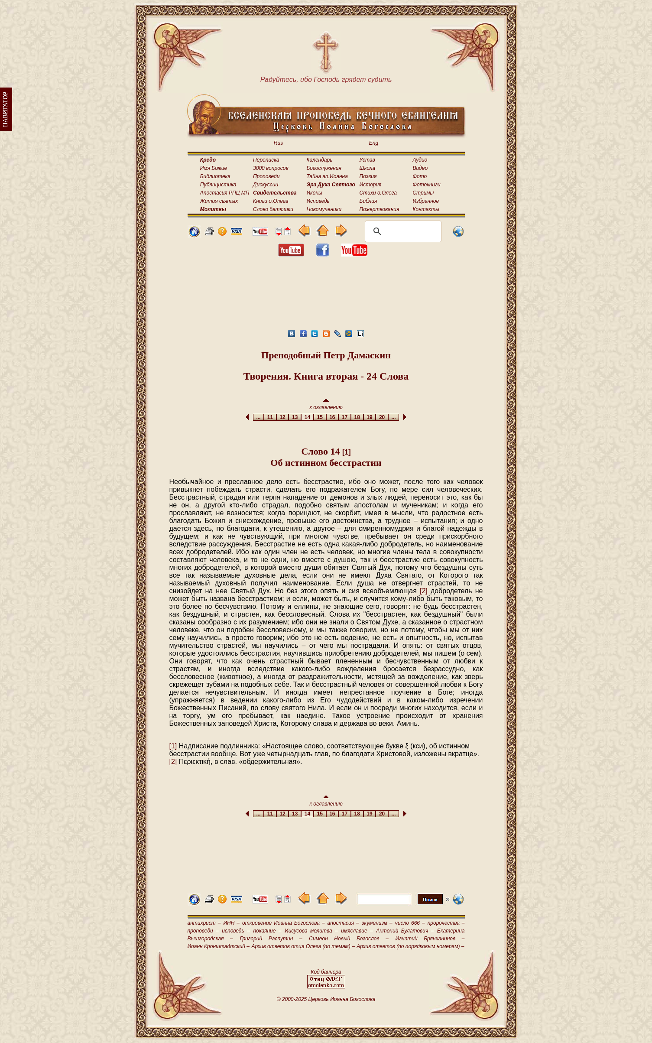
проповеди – (203, 931)
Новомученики (324, 209)
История (371, 185)
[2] (424, 591)
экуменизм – (377, 923)
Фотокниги (426, 185)
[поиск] (401, 231)
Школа (368, 168)
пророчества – (446, 923)
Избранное (425, 201)
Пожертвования (379, 209)
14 (307, 417)
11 (270, 417)
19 (370, 417)
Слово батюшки (273, 209)
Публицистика (218, 185)
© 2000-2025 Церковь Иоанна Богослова (326, 999)
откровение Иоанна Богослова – (283, 923)
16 (332, 417)
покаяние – (267, 931)
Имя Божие (213, 168)
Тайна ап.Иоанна (327, 176)
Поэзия (368, 176)
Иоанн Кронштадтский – (219, 946)
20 (382, 417)
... (258, 417)
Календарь (320, 160)
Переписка (266, 160)
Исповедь (318, 201)
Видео (420, 168)
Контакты (425, 209)
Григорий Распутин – (271, 939)
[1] (346, 452)
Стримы (423, 193)
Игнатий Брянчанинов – (430, 939)
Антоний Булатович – (405, 931)
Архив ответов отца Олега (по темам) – (302, 946)
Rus (278, 143)
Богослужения (324, 168)
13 (295, 417)
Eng (373, 143)
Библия (368, 201)
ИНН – (231, 923)
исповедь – (236, 931)
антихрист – (204, 923)
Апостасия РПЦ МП (225, 193)
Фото (419, 176)
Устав (367, 160)
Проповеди (266, 176)
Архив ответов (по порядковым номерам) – (410, 946)
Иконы (314, 193)
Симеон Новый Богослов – (349, 939)
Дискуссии (265, 185)
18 (357, 417)
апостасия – (343, 923)
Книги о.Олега (270, 201)
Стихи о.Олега (378, 193)
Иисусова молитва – (311, 931)
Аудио (419, 160)
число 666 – (410, 923)
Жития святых (219, 201)
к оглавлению (326, 404)
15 (320, 417)
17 (344, 417)
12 (283, 417)
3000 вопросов (271, 168)
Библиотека (215, 176)
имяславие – (357, 931)
